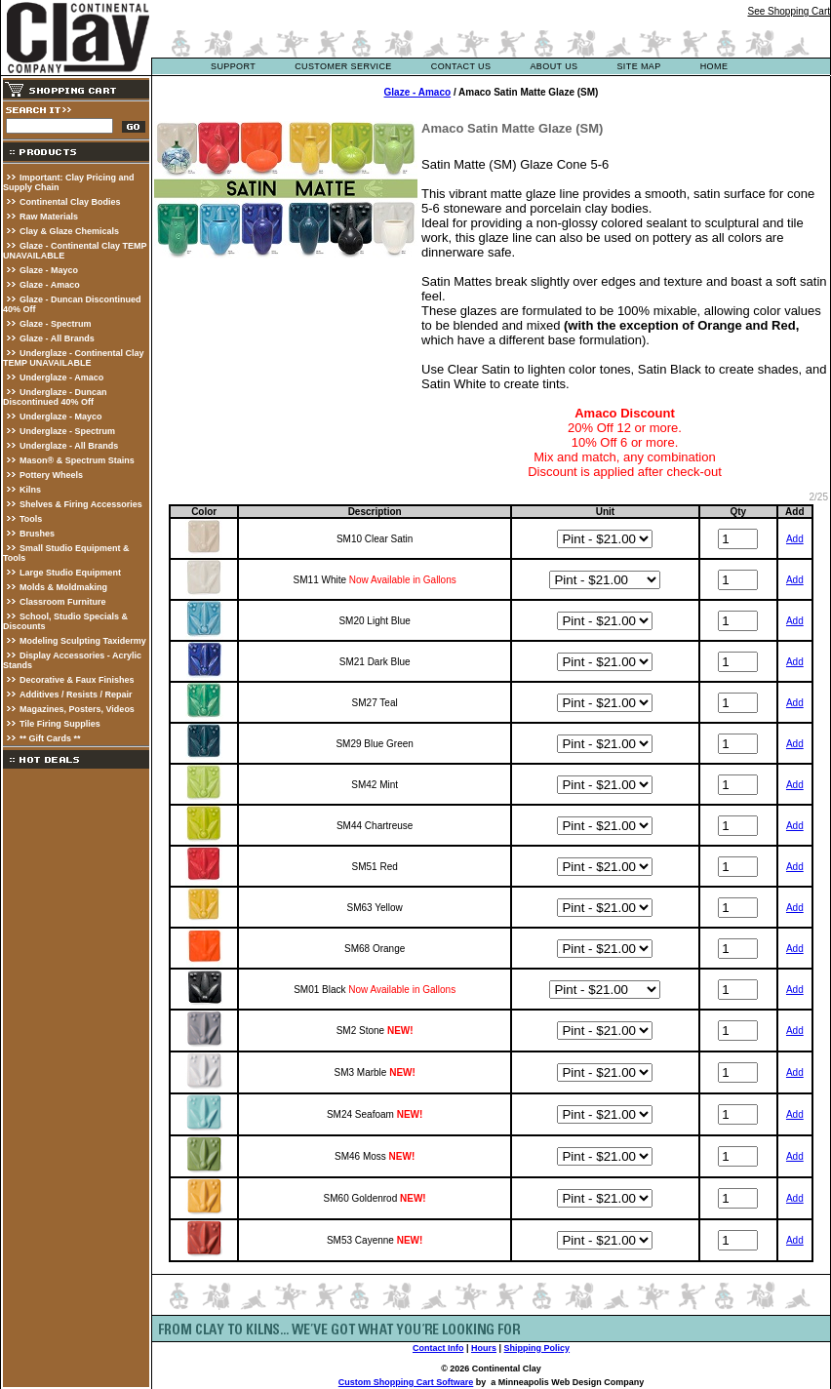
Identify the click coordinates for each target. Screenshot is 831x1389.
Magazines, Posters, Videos (77, 709)
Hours (483, 1348)
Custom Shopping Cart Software (406, 1382)
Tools (31, 519)
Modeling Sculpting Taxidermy (83, 641)
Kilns (30, 490)
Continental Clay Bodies (70, 202)
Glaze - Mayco (49, 270)
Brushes (37, 533)
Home (714, 66)
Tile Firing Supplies (60, 724)
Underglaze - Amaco (61, 377)
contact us (461, 66)
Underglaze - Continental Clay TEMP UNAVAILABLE (73, 358)
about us (553, 66)
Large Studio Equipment (70, 572)
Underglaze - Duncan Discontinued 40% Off (55, 397)
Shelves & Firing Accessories (81, 504)
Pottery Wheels (51, 475)
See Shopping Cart (788, 11)
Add (795, 539)
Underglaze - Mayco (61, 416)
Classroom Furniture (63, 602)
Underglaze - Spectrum (67, 431)
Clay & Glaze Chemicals (69, 231)
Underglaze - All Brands (69, 446)
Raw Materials (49, 216)
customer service (343, 66)
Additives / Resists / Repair (76, 694)
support (233, 66)
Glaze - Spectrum (56, 324)
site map (638, 66)
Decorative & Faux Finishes (77, 680)
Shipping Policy (537, 1348)
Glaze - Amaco (50, 285)
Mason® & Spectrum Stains (77, 460)
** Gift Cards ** (50, 738)
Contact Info (438, 1348)
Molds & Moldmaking (63, 587)
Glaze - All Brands (57, 338)
